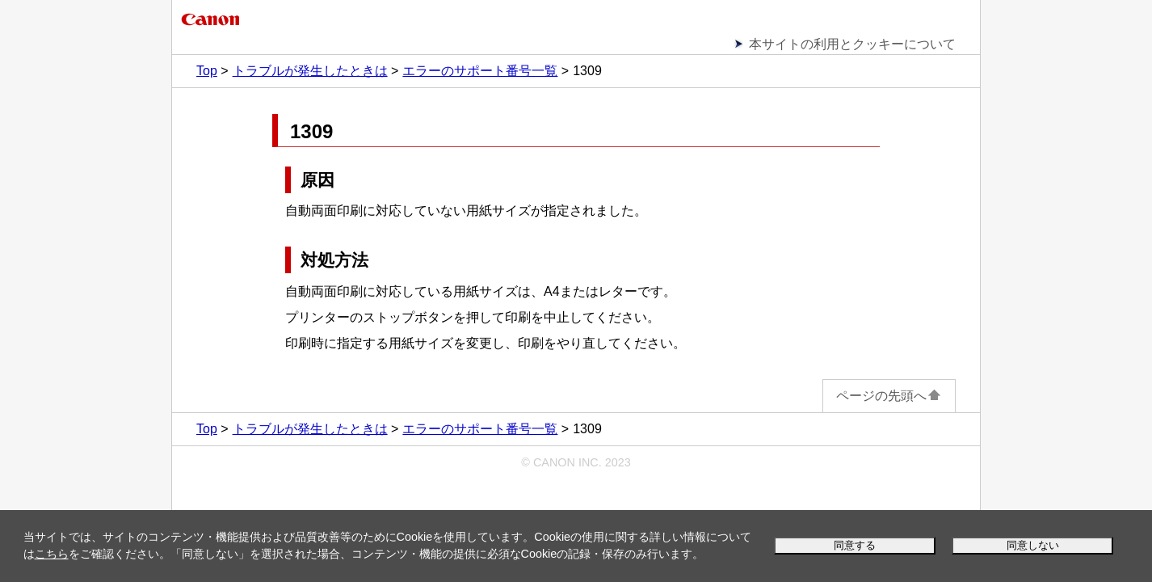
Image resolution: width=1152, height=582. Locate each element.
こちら (52, 553)
